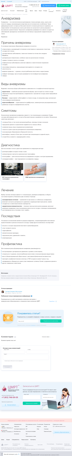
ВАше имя (6, 349)
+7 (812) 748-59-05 (10, 397)
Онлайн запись (64, 5)
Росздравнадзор (59, 444)
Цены (36, 10)
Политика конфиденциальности (29, 444)
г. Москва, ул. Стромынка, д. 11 (7, 430)
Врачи (31, 10)
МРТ (26, 426)
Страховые (46, 428)
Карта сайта (40, 444)
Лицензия (39, 426)
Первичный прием (47, 431)
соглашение (32, 325)
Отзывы (45, 10)
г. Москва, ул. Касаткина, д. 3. (7, 427)
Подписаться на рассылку (51, 321)
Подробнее (51, 301)
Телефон (45, 394)
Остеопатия (16, 433)
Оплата (45, 426)
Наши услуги (24, 439)
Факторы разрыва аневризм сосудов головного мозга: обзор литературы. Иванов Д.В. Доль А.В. (24, 278)
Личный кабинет (65, 10)
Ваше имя (26, 394)
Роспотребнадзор (50, 444)
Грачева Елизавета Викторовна (13, 291)
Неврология (16, 426)
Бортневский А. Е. (61, 44)
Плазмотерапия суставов (31, 436)
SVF (26, 428)
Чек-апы (26, 10)
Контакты (58, 10)
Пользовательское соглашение (16, 444)
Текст (5, 354)
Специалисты (15, 439)
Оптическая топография (31, 431)
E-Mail (29, 349)
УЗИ (26, 433)
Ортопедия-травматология (19, 428)
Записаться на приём (31, 403)
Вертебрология (17, 431)
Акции (40, 10)
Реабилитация (20, 10)
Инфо (38, 428)
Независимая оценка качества (67, 444)
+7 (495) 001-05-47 (34, 5)
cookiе (16, 454)
